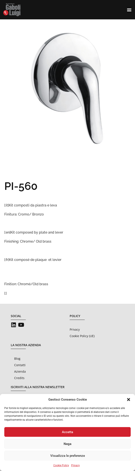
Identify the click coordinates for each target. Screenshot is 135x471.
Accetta (67, 432)
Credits (19, 378)
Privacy (75, 465)
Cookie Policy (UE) (82, 336)
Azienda (20, 371)
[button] (128, 399)
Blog (17, 358)
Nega (67, 444)
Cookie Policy (61, 465)
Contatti (20, 365)
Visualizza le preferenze (67, 456)
